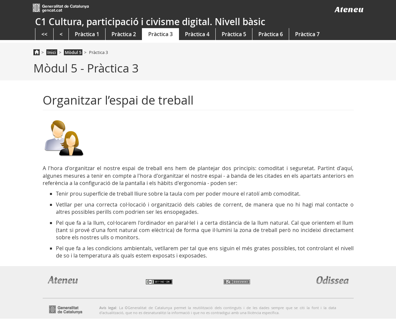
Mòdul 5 (73, 52)
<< (44, 34)
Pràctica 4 (197, 34)
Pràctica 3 (160, 34)
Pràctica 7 (307, 34)
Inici (51, 52)
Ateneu (349, 9)
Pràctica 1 (87, 34)
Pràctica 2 (123, 34)
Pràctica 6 (270, 34)
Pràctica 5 (234, 34)
